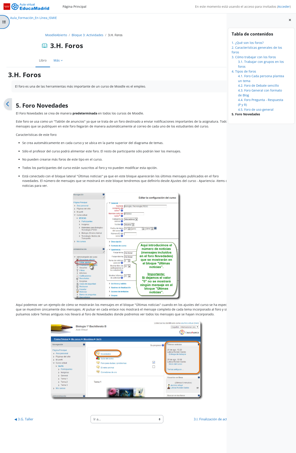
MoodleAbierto (41, 35)
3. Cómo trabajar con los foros (254, 57)
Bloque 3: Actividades (72, 35)
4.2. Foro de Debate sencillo (258, 85)
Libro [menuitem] (27, 60)
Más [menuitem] (41, 60)
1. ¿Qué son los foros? (248, 43)
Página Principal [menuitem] (74, 6)
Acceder (284, 6)
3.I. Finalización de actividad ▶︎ (187, 429)
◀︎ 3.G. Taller (22, 429)
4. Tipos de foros (244, 71)
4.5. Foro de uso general (256, 109)
